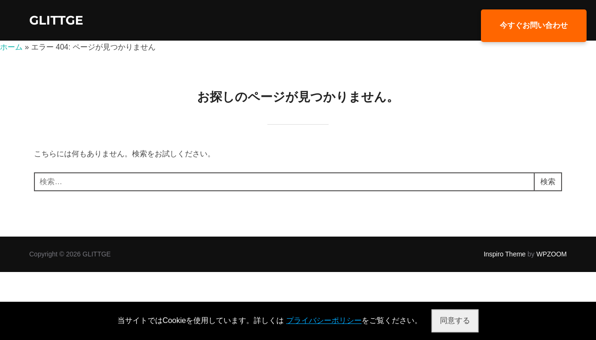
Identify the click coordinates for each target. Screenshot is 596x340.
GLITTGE (56, 20)
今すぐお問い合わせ (534, 25)
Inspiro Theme (505, 254)
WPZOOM (551, 254)
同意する (455, 320)
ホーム (11, 47)
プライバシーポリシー (324, 320)
